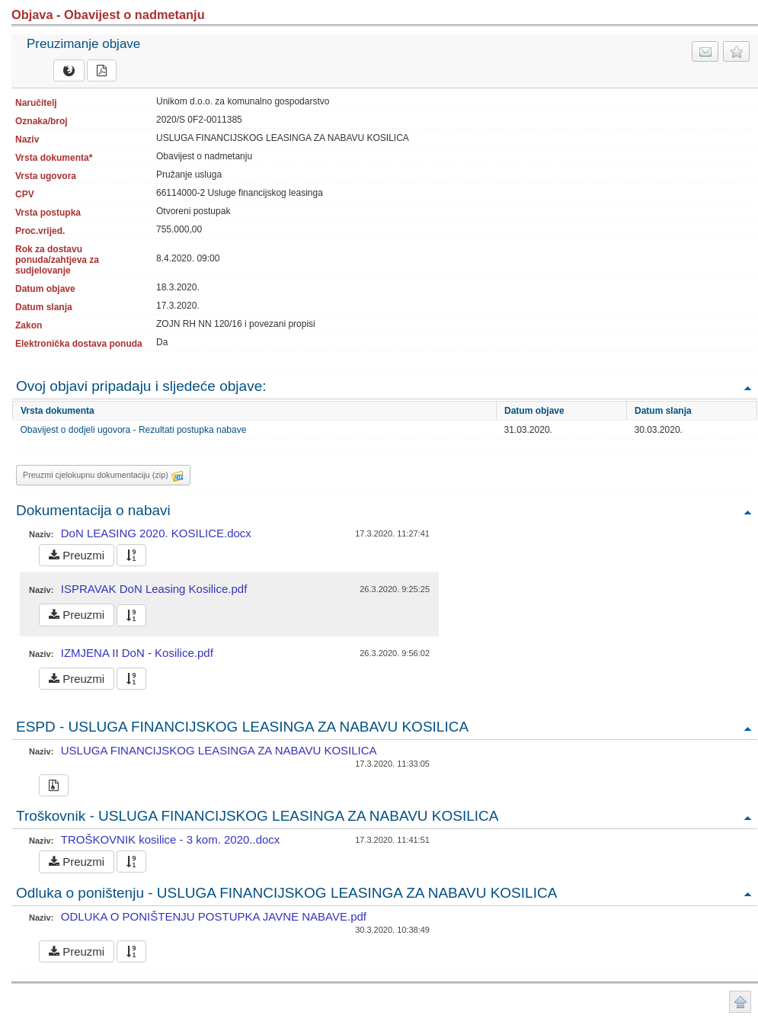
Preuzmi (76, 555)
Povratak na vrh (747, 387)
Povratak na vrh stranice (740, 1002)
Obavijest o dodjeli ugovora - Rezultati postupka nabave (134, 429)
